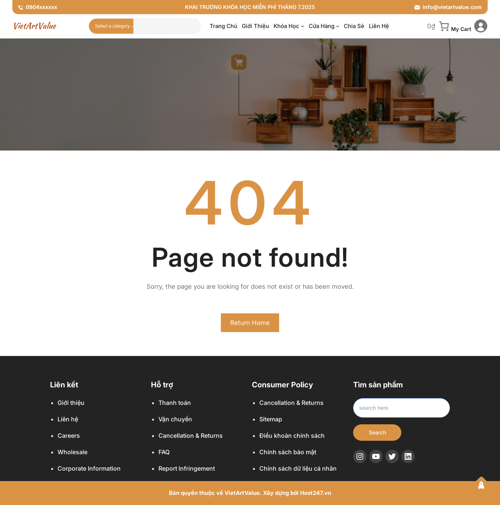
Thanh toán (174, 402)
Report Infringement (186, 468)
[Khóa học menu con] (302, 26)
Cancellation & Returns (190, 435)
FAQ (164, 452)
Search (377, 432)
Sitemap (270, 419)
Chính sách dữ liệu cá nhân (298, 468)
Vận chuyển (175, 419)
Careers (69, 435)
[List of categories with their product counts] (113, 26)
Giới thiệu (71, 402)
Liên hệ (68, 419)
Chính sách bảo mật (287, 452)
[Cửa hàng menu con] (337, 26)
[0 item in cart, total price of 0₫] (449, 26)
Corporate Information (89, 468)
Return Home (250, 322)
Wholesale (72, 452)
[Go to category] (132, 26)
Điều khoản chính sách (292, 435)
